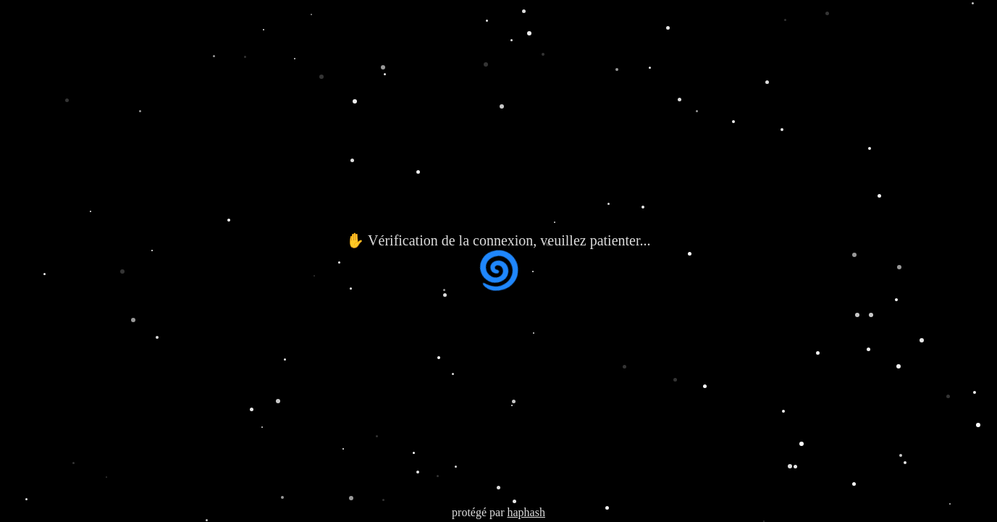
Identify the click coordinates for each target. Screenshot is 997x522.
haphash (525, 512)
